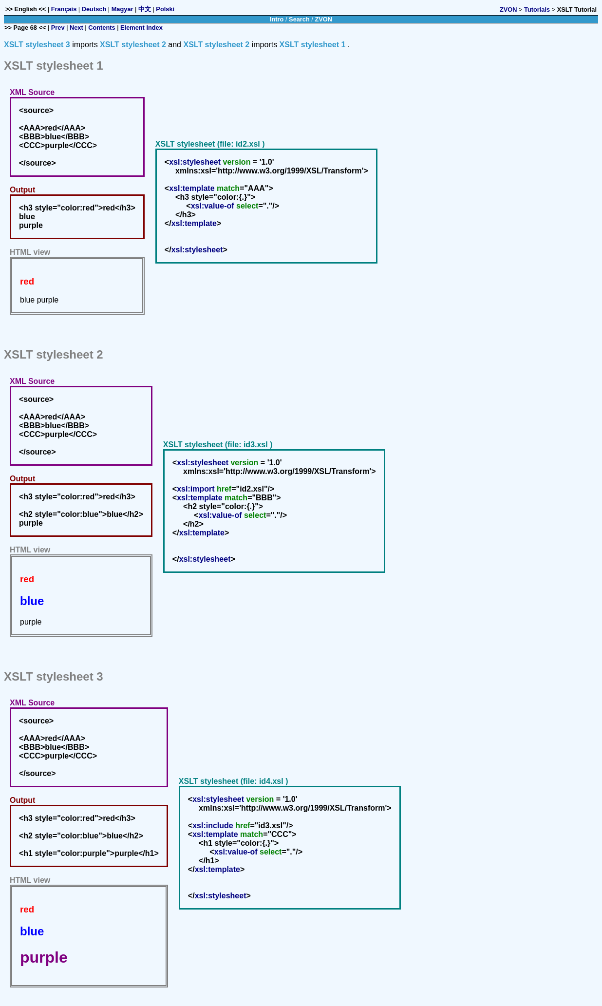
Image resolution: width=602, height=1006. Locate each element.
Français (64, 9)
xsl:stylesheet (195, 162)
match (228, 188)
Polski (165, 9)
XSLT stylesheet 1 (313, 44)
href (224, 489)
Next (76, 27)
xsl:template (191, 188)
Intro (276, 19)
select (247, 206)
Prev (58, 27)
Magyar (122, 9)
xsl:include (212, 825)
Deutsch (94, 9)
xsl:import (195, 489)
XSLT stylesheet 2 (133, 44)
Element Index (141, 27)
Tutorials (537, 9)
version (236, 162)
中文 (144, 9)
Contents (101, 27)
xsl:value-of (212, 206)
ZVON (508, 9)
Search (299, 19)
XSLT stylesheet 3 (37, 44)
